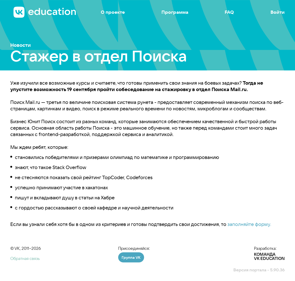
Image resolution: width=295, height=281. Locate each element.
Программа (174, 12)
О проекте (113, 12)
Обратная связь (25, 258)
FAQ (229, 12)
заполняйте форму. (249, 224)
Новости (20, 45)
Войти (277, 12)
